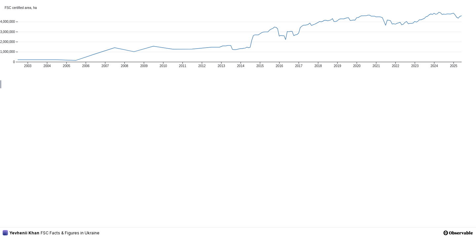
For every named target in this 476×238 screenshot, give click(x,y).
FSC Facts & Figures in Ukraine (70, 232)
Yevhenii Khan (21, 232)
